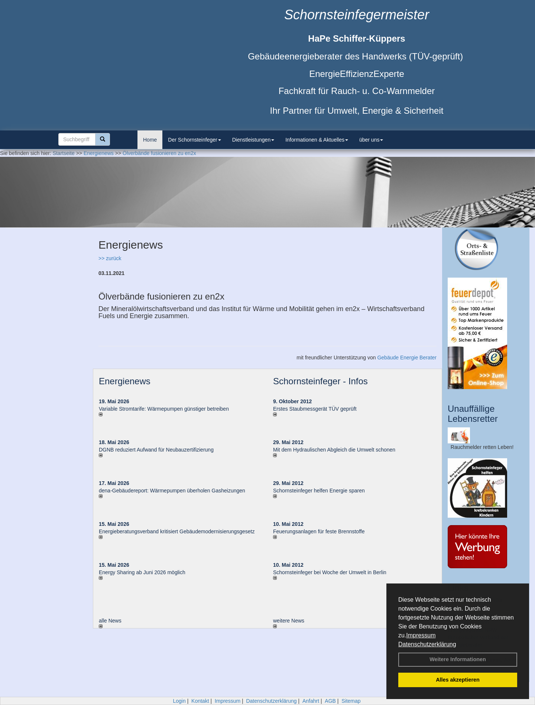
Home (150, 140)
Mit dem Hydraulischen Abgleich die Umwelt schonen (334, 450)
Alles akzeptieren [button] (458, 680)
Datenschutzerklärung (427, 644)
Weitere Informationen (457, 659)
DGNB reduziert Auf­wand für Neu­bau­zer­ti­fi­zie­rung (156, 450)
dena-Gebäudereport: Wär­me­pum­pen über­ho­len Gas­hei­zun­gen (172, 491)
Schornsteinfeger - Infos (320, 381)
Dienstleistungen (253, 140)
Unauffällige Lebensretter (473, 413)
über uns (371, 140)
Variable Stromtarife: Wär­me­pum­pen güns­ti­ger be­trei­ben (164, 409)
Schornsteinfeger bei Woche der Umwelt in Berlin (329, 572)
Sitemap (350, 701)
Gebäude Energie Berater (407, 357)
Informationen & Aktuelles (316, 140)
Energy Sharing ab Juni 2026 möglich (142, 572)
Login (179, 701)
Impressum (420, 635)
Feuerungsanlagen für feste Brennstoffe (318, 531)
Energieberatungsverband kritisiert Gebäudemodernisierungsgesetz (176, 531)
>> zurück (109, 258)
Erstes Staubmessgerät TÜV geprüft (315, 409)
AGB (330, 701)
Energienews (124, 381)
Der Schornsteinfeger (194, 140)
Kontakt (200, 701)
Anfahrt (310, 701)
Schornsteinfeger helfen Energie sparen (319, 491)
